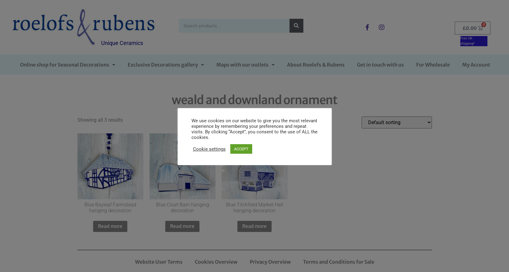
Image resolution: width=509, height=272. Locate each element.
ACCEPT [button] (241, 149)
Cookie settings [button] (209, 149)
